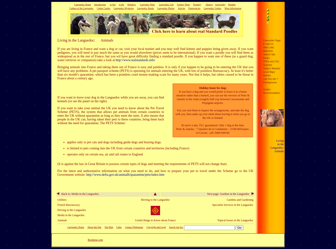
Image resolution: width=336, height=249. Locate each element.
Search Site (269, 54)
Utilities (61, 199)
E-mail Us (268, 44)
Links (119, 227)
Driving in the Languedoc (71, 210)
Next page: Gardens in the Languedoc (230, 194)
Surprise (267, 65)
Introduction (100, 4)
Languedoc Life (166, 4)
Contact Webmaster (134, 227)
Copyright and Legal (156, 227)
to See (113, 4)
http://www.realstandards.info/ (135, 60)
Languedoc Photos (166, 8)
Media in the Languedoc (71, 215)
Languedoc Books (145, 8)
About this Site (94, 227)
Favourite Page (272, 40)
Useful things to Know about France (155, 220)
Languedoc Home (82, 4)
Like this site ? (270, 79)
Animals (62, 220)
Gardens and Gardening (240, 199)
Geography (220, 4)
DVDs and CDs (271, 61)
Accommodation (271, 93)
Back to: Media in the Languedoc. (78, 194)
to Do (121, 4)
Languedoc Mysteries (124, 8)
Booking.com (95, 240)
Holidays (131, 4)
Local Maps (269, 72)
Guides (267, 89)
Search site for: (176, 227)
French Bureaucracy (68, 205)
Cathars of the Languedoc (82, 8)
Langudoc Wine (147, 4)
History (209, 4)
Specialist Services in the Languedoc (232, 205)
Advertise (268, 51)
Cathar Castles (103, 8)
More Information (232, 8)
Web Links (268, 47)
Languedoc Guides (212, 8)
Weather (232, 4)
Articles (181, 8)
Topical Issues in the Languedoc (235, 220)
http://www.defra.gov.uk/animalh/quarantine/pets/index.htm (125, 174)
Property (197, 4)
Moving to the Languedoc (155, 199)
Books (266, 58)
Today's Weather (271, 68)
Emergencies (194, 8)
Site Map (109, 227)
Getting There (183, 4)
